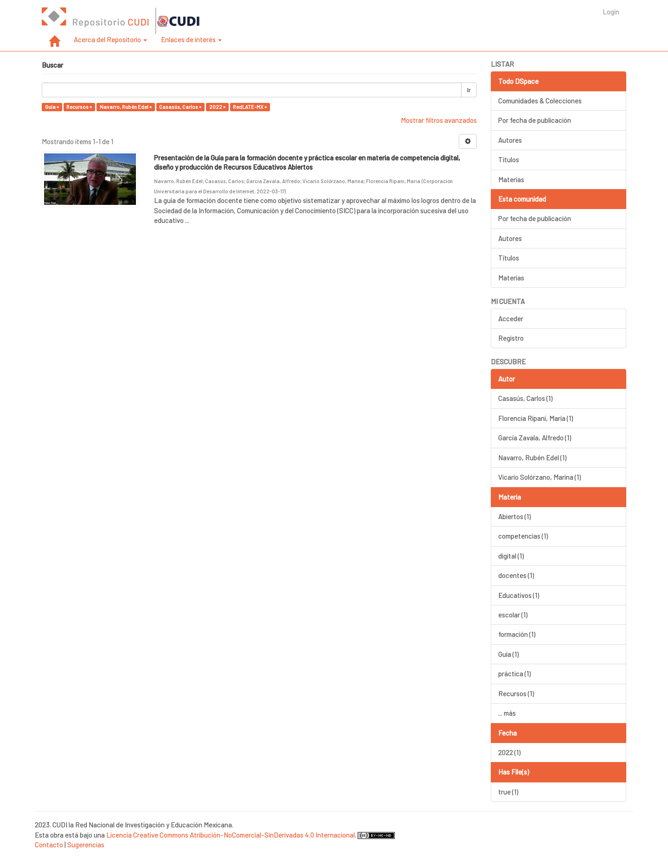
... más (507, 713)
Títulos (508, 159)
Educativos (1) (518, 595)
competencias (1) (523, 536)
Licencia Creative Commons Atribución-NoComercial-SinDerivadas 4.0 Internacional (230, 835)
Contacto (49, 844)
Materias (511, 179)
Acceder (510, 318)
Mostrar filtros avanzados (439, 120)
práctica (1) (514, 673)
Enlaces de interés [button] (191, 39)
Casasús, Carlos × (180, 107)
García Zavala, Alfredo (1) (534, 437)
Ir (469, 90)
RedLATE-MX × (250, 107)
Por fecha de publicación (534, 120)
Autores (510, 140)
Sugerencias (85, 844)
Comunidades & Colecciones (540, 100)
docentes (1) (516, 575)
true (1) (508, 792)
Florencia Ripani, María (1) (535, 418)
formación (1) (516, 634)
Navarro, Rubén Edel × (126, 107)
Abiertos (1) (514, 516)
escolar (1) (512, 614)
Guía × (52, 107)
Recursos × (79, 107)
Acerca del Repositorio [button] (110, 39)
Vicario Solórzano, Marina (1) (539, 477)
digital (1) (511, 556)
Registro (511, 338)
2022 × (217, 107)
